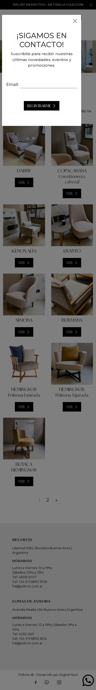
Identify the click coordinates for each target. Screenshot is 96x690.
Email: (48, 84)
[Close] (75, 21)
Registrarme (45, 112)
